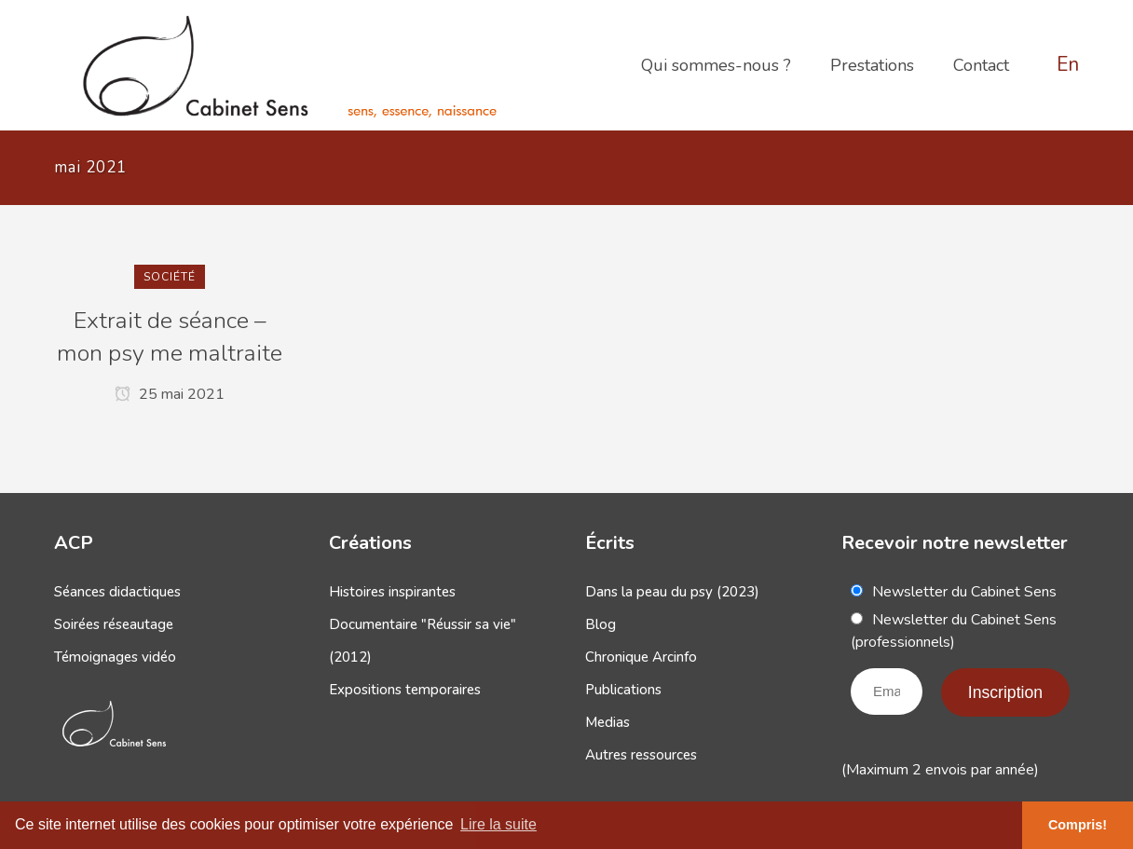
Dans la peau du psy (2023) (672, 591)
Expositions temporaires (405, 689)
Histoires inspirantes (392, 591)
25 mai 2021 (170, 394)
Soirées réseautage (113, 624)
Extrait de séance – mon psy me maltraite (169, 337)
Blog (600, 624)
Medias (607, 722)
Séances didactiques (117, 591)
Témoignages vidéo (115, 657)
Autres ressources (641, 755)
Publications (623, 689)
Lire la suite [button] (498, 824)
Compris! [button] (1077, 824)
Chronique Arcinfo (641, 657)
